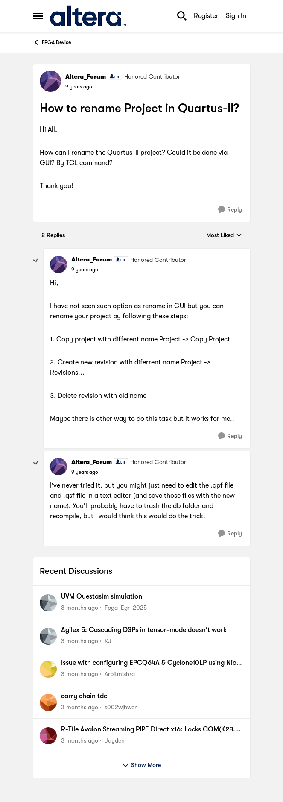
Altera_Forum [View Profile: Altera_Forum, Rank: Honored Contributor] (85, 76)
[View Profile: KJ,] (48, 636)
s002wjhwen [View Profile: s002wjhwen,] (121, 707)
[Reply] (230, 209)
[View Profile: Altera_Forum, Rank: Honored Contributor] (50, 81)
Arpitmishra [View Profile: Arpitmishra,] (120, 673)
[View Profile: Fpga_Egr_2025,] (48, 602)
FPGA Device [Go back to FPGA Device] (52, 42)
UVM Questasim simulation (101, 596)
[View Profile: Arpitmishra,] (48, 669)
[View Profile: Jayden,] (48, 735)
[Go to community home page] (88, 15)
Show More (141, 765)
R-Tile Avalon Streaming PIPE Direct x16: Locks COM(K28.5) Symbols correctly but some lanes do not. (151, 730)
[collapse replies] (36, 261)
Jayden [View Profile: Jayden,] (115, 740)
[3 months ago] (79, 607)
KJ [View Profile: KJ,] (108, 640)
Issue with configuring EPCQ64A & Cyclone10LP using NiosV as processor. (152, 663)
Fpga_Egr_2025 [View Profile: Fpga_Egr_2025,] (126, 607)
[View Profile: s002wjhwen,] (48, 702)
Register (206, 16)
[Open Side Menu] (38, 15)
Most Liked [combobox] (224, 236)
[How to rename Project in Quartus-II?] (84, 269)
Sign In (236, 16)
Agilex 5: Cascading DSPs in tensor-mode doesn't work (144, 630)
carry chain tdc (84, 696)
